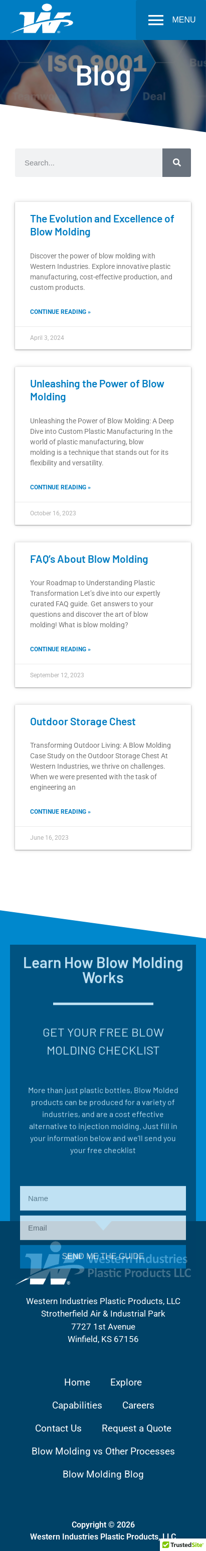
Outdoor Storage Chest (83, 721)
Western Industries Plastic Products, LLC (103, 1537)
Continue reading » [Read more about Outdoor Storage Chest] (60, 811)
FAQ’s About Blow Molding (89, 558)
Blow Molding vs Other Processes (103, 1451)
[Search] (176, 162)
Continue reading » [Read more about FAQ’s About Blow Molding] (60, 649)
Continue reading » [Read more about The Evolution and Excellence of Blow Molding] (60, 311)
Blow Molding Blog (103, 1474)
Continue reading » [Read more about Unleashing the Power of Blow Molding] (60, 487)
